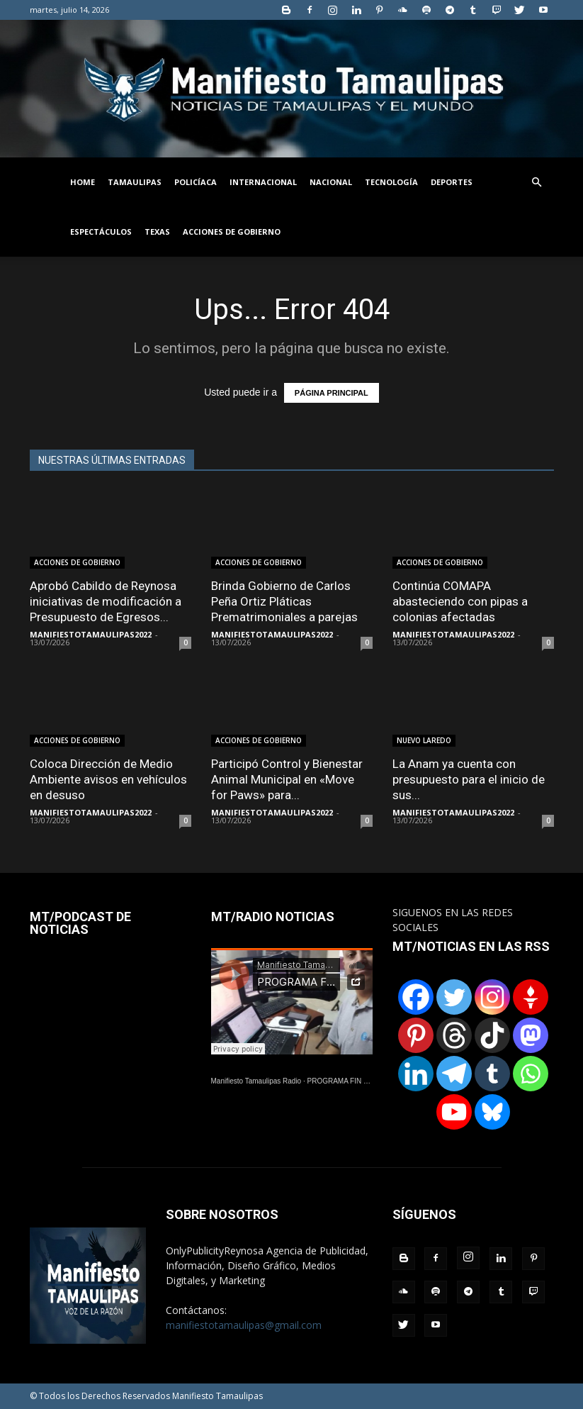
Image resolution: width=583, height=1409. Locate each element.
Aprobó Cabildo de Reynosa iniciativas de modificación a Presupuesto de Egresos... (105, 601)
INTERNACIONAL (263, 182)
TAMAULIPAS (135, 182)
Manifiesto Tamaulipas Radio (256, 1081)
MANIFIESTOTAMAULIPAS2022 (91, 634)
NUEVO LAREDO (424, 740)
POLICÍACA (195, 182)
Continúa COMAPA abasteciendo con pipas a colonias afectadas (460, 601)
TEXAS (157, 231)
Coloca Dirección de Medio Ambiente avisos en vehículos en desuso (108, 779)
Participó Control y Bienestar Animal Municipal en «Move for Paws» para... (287, 779)
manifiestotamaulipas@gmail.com (244, 1325)
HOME (82, 182)
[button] (537, 182)
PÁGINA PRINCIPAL (331, 393)
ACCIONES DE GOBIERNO (232, 231)
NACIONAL (331, 182)
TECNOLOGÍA (391, 182)
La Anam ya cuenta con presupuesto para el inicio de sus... (468, 779)
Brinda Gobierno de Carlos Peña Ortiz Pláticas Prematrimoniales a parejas (284, 601)
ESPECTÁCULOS (101, 231)
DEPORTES (451, 182)
